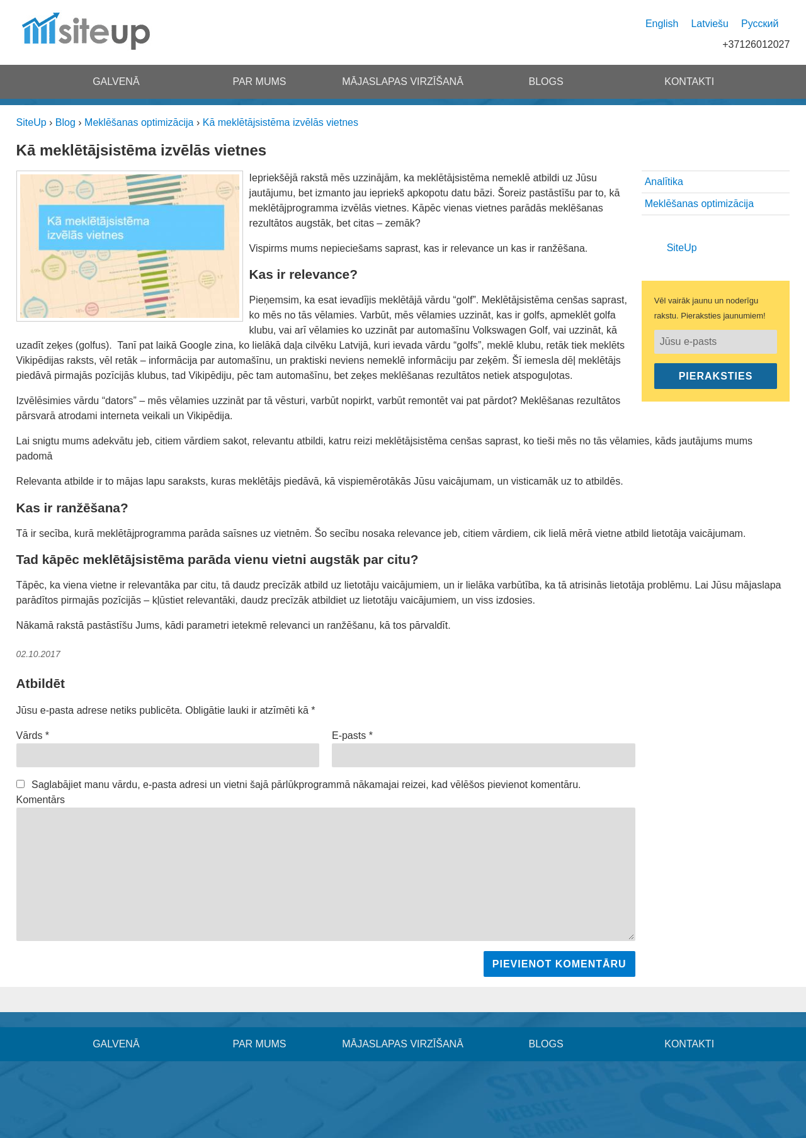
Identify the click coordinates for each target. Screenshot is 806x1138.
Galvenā (116, 81)
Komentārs (40, 799)
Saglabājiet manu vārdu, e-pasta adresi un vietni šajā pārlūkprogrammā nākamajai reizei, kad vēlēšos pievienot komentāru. (306, 784)
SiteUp (682, 247)
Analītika (664, 181)
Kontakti (689, 81)
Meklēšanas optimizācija (699, 203)
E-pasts (352, 735)
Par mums (259, 81)
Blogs (546, 81)
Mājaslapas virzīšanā (402, 81)
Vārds (32, 735)
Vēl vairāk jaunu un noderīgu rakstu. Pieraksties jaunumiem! (710, 308)
